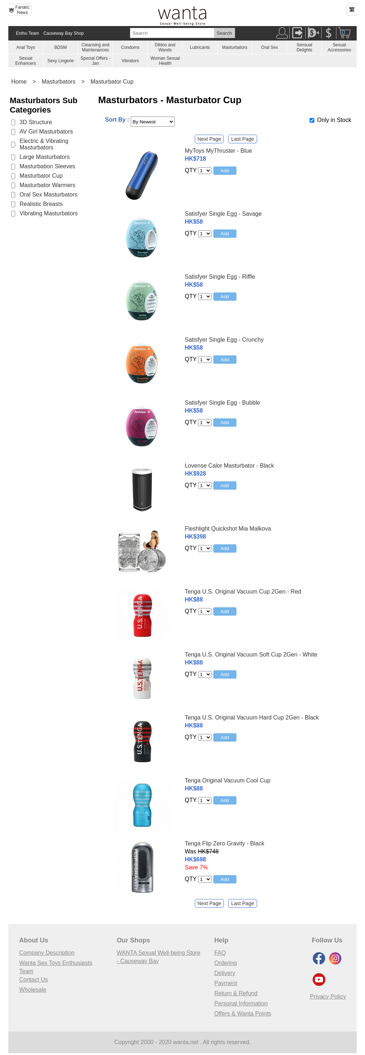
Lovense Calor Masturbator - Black (229, 466)
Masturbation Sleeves (47, 166)
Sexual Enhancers (25, 61)
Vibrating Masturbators (49, 213)
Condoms (130, 47)
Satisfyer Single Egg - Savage (223, 214)
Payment (225, 983)
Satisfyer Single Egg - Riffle (220, 277)
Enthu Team (27, 33)
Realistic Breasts (41, 204)
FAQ (220, 953)
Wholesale (32, 990)
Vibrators (130, 60)
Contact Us (33, 979)
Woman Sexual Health (165, 61)
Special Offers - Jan (95, 61)
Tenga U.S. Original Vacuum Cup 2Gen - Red (243, 591)
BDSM (60, 47)
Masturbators (234, 47)
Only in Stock (334, 120)
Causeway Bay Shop (63, 33)
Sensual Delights (304, 47)
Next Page (209, 139)
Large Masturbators (45, 157)
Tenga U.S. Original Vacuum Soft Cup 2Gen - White (251, 654)
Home (19, 82)
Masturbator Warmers (47, 185)
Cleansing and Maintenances (95, 47)
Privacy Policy (328, 996)
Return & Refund (235, 993)
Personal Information (241, 1003)
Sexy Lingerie (60, 60)
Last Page (242, 139)
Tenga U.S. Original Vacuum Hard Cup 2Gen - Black (252, 717)
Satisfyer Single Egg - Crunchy (224, 340)
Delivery (224, 973)
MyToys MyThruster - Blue (218, 151)
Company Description (47, 953)
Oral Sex (269, 47)
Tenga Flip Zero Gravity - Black (224, 843)
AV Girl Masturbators (46, 131)
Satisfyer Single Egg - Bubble (222, 403)
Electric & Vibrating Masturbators (44, 144)
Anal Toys (25, 47)
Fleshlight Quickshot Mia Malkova (228, 529)
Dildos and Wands (165, 47)
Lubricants (200, 47)
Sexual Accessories (339, 47)
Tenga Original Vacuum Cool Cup (227, 780)
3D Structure (36, 122)
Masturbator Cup (112, 82)
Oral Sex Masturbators (48, 194)
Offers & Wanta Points (242, 1013)
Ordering (225, 963)
